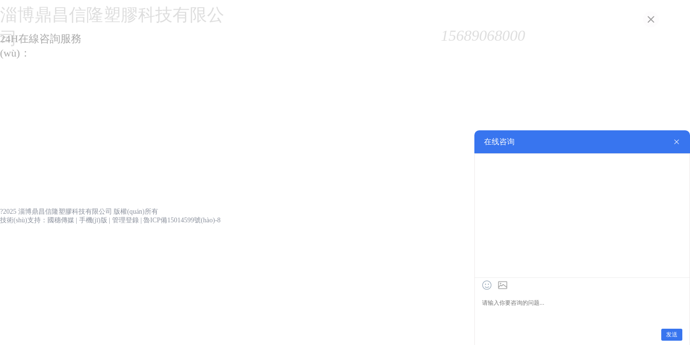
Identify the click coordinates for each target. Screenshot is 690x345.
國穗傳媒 (60, 220)
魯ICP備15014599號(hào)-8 (181, 220)
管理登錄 (125, 220)
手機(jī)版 (93, 220)
